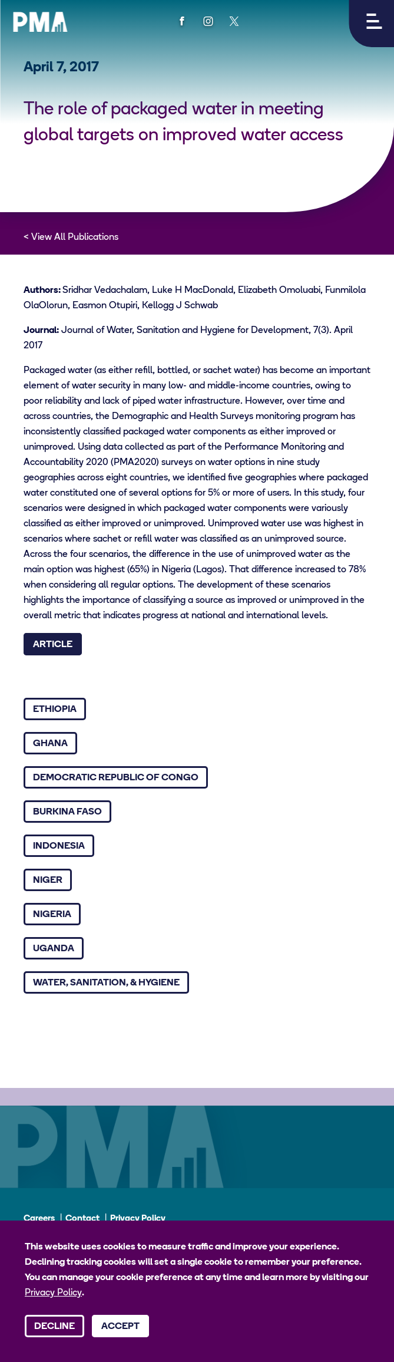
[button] (371, 23)
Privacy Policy (137, 1219)
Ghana (50, 743)
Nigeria (52, 914)
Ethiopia (55, 709)
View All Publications (74, 237)
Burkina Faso (67, 812)
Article (52, 644)
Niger (47, 880)
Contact (82, 1219)
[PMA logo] (40, 22)
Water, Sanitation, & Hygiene (106, 983)
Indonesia (59, 846)
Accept (120, 1326)
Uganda (53, 949)
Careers (39, 1219)
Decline (54, 1326)
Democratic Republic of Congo (115, 778)
